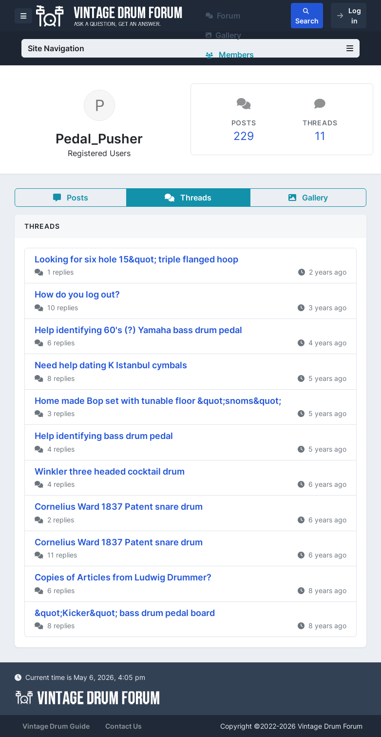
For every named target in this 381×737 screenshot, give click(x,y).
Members (230, 55)
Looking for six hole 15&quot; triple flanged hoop (136, 259)
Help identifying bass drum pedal (104, 436)
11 (320, 135)
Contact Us (123, 726)
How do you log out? (77, 294)
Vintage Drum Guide (56, 726)
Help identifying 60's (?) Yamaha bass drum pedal (138, 330)
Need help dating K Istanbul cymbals (111, 365)
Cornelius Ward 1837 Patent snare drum (119, 506)
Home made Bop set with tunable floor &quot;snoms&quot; (158, 401)
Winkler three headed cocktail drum (110, 471)
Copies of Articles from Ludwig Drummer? (123, 577)
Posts (70, 197)
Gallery (223, 35)
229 (243, 135)
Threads (188, 197)
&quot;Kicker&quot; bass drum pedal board (125, 613)
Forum (223, 15)
